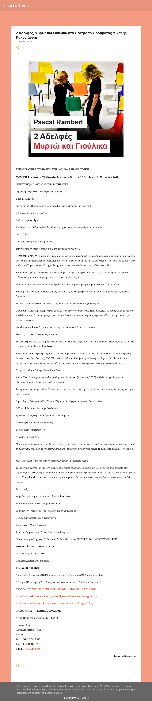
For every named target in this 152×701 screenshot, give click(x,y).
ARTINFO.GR (89, 589)
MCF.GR (36, 589)
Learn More (71, 697)
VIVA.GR (74, 589)
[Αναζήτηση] (33, 5)
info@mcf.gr (32, 648)
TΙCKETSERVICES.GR (54, 589)
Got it (85, 697)
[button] (17, 48)
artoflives (18, 5)
